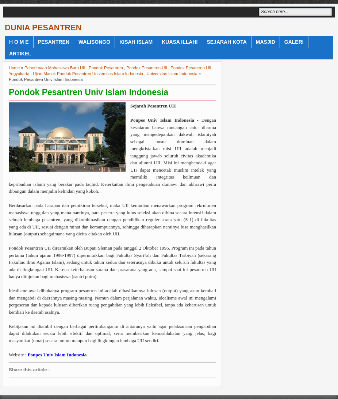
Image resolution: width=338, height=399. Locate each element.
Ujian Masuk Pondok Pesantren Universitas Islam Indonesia (88, 73)
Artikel (20, 53)
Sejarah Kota (226, 42)
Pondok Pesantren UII (146, 68)
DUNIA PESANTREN (43, 27)
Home (14, 68)
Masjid (265, 42)
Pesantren (53, 42)
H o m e (19, 42)
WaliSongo (94, 42)
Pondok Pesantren (106, 68)
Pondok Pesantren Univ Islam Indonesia (88, 92)
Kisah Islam (136, 42)
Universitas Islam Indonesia (172, 73)
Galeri (294, 42)
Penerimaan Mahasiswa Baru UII (54, 68)
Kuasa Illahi (179, 42)
